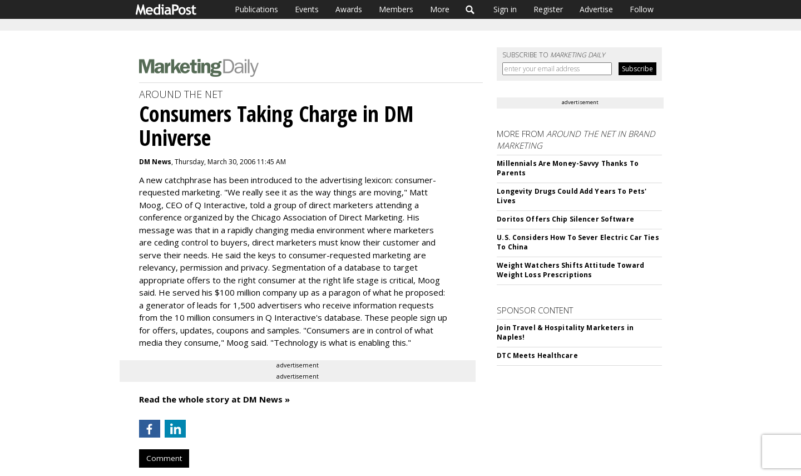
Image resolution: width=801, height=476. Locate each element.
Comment (164, 458)
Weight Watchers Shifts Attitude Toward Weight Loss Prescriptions (570, 270)
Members (396, 9)
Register (548, 9)
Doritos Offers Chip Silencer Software (565, 219)
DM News (155, 161)
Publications (256, 9)
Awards (348, 9)
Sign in (505, 9)
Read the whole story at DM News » (214, 399)
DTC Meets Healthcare (537, 355)
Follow (642, 9)
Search (470, 9)
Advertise (596, 9)
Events (307, 9)
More (439, 9)
